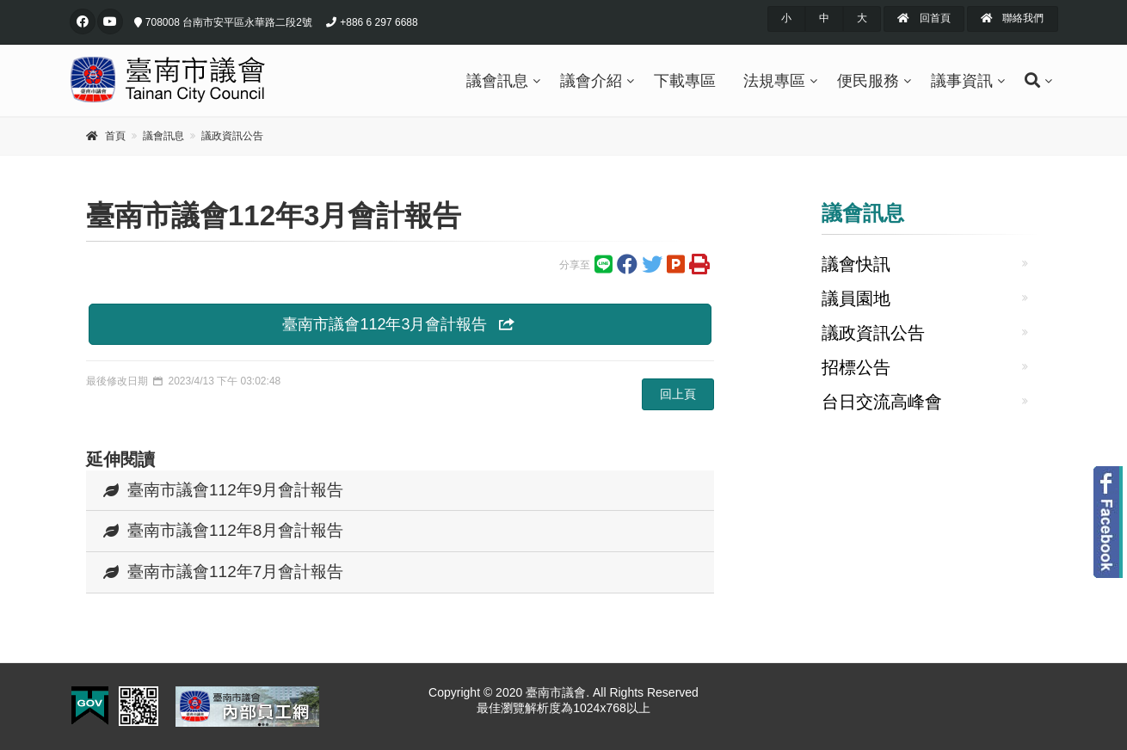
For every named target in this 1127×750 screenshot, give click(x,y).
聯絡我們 (1012, 18)
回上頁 (678, 394)
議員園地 (856, 298)
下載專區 (685, 80)
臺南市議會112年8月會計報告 (223, 530)
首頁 (115, 136)
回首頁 (923, 18)
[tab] (400, 491)
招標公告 (856, 367)
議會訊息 (497, 80)
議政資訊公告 (232, 136)
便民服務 (868, 80)
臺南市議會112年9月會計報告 (223, 490)
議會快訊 (856, 264)
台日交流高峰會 (882, 401)
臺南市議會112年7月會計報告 (223, 571)
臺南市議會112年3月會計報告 (399, 324)
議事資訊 (962, 80)
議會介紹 (591, 80)
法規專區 (774, 80)
